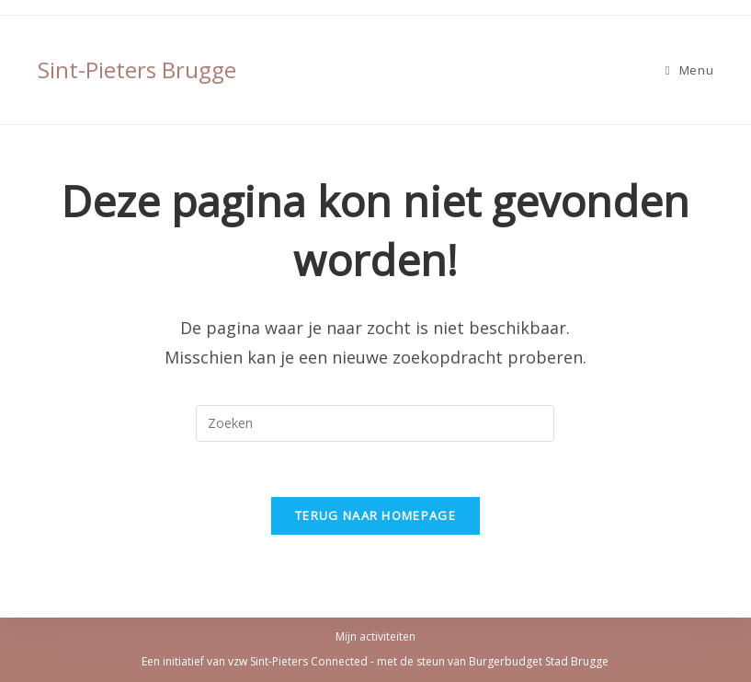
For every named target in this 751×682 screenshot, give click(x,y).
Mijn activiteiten (375, 636)
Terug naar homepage (375, 515)
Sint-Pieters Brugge (137, 69)
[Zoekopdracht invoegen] (375, 423)
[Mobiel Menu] (689, 70)
